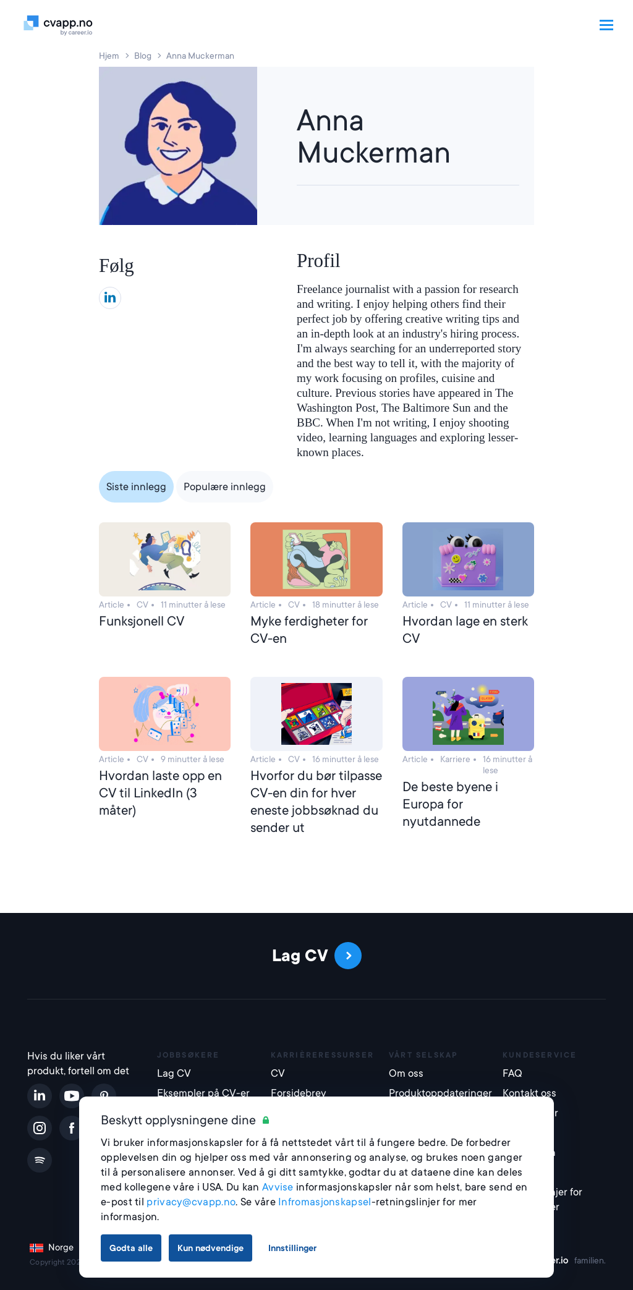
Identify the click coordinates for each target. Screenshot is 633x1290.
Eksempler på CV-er (203, 1093)
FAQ (512, 1073)
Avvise (278, 1187)
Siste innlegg (136, 487)
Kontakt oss (529, 1093)
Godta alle (131, 1248)
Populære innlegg (225, 487)
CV (278, 1073)
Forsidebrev (298, 1093)
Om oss (406, 1073)
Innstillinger (292, 1248)
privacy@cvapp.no (191, 1202)
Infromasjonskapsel (324, 1202)
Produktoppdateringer (438, 1093)
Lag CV (174, 1073)
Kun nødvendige (210, 1248)
